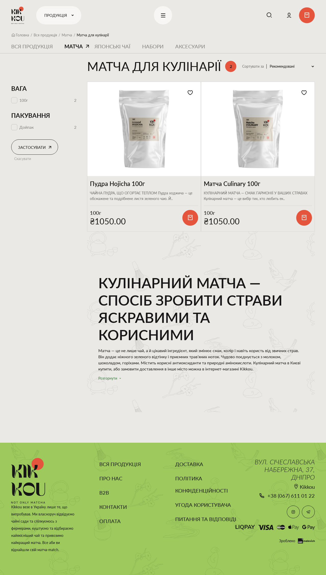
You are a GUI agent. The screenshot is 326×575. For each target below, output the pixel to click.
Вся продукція (32, 46)
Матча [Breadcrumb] (67, 35)
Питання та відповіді (205, 519)
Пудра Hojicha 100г (117, 183)
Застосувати (32, 147)
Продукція (60, 15)
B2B (104, 493)
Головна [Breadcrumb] (22, 35)
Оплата (110, 521)
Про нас (110, 478)
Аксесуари (190, 46)
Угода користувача (203, 505)
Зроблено (297, 540)
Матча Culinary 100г (232, 183)
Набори (153, 46)
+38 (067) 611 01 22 (291, 496)
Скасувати (22, 158)
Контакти (113, 507)
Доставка (189, 464)
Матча (73, 46)
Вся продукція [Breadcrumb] (45, 35)
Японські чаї (112, 46)
